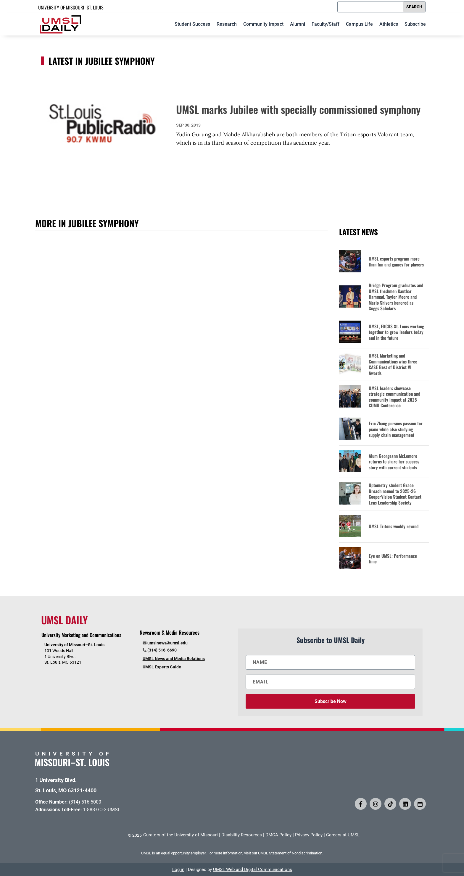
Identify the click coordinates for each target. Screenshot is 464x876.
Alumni (297, 24)
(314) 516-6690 (162, 650)
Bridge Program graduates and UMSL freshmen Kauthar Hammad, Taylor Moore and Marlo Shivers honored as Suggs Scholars (396, 296)
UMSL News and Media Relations (174, 658)
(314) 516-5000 (85, 802)
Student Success (192, 24)
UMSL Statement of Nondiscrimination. (290, 853)
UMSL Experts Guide (162, 667)
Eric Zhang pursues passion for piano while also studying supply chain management (396, 429)
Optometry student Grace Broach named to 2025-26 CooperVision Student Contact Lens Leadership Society (395, 493)
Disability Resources (241, 835)
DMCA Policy (278, 835)
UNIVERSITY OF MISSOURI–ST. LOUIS (71, 7)
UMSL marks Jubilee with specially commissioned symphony (298, 109)
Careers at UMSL (343, 835)
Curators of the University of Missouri (180, 835)
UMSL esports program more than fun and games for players (396, 261)
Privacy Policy (309, 835)
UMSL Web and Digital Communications (252, 869)
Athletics (388, 24)
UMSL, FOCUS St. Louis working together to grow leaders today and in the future (396, 332)
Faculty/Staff (325, 24)
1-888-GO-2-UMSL (101, 809)
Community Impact (263, 24)
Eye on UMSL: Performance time (393, 559)
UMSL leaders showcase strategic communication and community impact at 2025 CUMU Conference (394, 396)
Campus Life (359, 24)
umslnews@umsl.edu (167, 643)
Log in (178, 869)
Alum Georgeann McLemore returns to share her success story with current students (394, 462)
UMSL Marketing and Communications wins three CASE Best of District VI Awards (393, 364)
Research (227, 24)
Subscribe (415, 24)
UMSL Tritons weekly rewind (393, 526)
